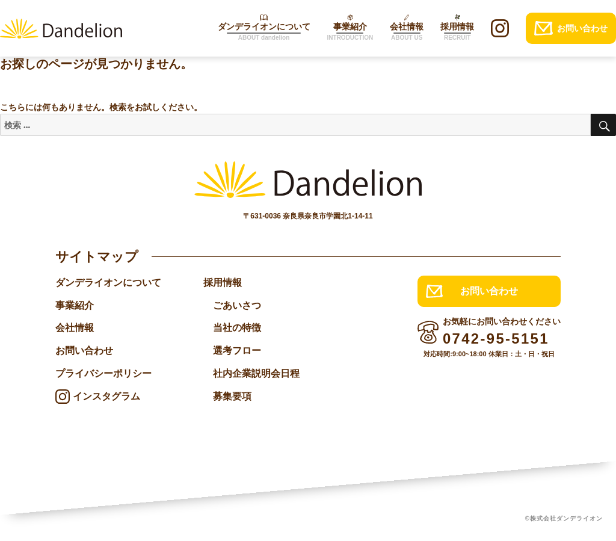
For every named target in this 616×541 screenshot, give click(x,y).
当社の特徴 (237, 328)
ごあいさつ (237, 305)
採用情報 (222, 282)
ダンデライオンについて (108, 282)
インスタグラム (106, 397)
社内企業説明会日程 (256, 374)
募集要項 (232, 397)
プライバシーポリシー (103, 374)
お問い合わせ (84, 351)
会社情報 (74, 328)
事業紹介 (74, 305)
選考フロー (237, 351)
